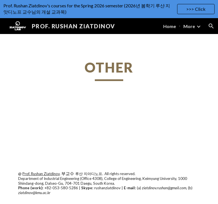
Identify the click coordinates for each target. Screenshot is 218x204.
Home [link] (169, 26)
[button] (211, 26)
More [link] (189, 26)
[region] (109, 9)
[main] (109, 70)
